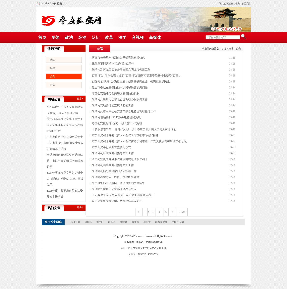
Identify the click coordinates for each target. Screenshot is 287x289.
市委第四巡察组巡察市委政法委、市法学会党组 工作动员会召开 (65, 160)
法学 (122, 37)
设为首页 (224, 3)
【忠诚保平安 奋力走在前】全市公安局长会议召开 (123, 195)
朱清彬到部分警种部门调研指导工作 (114, 171)
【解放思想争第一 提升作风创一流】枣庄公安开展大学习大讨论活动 (134, 129)
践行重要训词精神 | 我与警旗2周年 (113, 63)
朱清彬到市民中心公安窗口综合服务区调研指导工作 (124, 111)
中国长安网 (178, 222)
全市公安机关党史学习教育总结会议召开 (117, 201)
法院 (52, 59)
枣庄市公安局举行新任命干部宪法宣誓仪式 (118, 57)
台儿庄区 (75, 222)
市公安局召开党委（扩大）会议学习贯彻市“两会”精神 (125, 135)
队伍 (96, 37)
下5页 (182, 212)
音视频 (138, 37)
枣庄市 (147, 222)
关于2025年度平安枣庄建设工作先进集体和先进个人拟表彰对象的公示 (65, 125)
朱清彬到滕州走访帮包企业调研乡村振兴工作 (120, 99)
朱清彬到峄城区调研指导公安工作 (113, 153)
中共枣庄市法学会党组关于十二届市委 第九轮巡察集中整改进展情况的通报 (65, 142)
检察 (52, 68)
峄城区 (88, 222)
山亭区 (111, 222)
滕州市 (135, 222)
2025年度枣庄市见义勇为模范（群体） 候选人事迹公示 (65, 110)
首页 (42, 37)
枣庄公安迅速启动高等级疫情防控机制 (115, 93)
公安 (52, 76)
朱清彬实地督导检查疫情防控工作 (113, 105)
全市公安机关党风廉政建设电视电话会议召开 (120, 159)
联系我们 (246, 3)
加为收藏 (235, 3)
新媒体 (155, 37)
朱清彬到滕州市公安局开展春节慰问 (114, 189)
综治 (82, 37)
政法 (69, 37)
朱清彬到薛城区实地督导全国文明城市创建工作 (121, 69)
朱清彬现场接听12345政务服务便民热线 (116, 117)
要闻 (56, 37)
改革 (109, 37)
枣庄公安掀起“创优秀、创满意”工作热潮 (117, 123)
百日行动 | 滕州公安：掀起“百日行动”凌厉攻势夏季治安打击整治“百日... (136, 75)
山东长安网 (161, 222)
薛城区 (123, 222)
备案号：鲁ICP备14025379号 (143, 254)
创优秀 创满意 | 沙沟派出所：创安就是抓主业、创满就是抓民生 (131, 81)
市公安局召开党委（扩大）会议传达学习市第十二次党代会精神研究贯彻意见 (139, 141)
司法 (52, 84)
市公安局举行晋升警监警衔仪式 (111, 147)
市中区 (100, 222)
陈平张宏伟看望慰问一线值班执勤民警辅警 (118, 183)
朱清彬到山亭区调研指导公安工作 (113, 165)
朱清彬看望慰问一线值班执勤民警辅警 (115, 177)
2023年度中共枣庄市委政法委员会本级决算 (65, 193)
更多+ (80, 98)
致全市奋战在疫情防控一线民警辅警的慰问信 (120, 87)
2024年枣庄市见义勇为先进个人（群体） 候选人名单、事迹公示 (65, 178)
